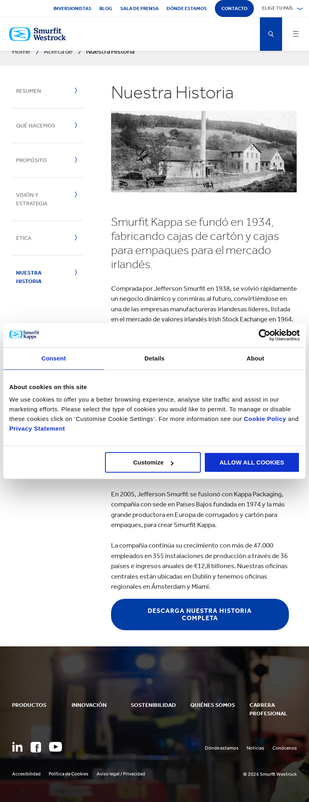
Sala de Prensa (139, 8)
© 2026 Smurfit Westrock (270, 774)
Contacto (234, 8)
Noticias (255, 748)
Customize (153, 462)
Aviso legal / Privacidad (121, 774)
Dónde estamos (187, 8)
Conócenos (284, 748)
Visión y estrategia (31, 199)
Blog (105, 8)
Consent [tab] (53, 358)
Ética (23, 238)
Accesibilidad (26, 774)
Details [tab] (154, 358)
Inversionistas (72, 8)
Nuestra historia (28, 277)
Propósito (31, 160)
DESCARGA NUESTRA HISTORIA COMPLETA (200, 614)
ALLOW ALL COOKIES (251, 462)
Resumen (28, 90)
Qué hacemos (35, 125)
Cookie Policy (265, 418)
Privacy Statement (37, 428)
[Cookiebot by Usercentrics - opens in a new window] (264, 335)
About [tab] (255, 358)
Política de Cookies (69, 774)
